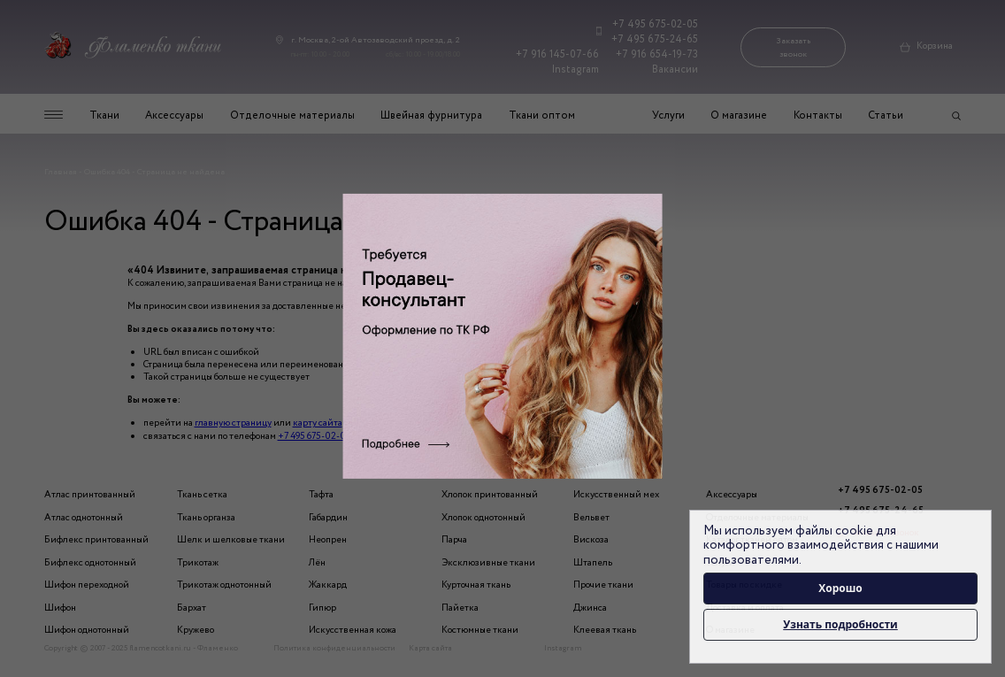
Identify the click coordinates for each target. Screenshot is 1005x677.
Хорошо (840, 588)
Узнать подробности (840, 624)
